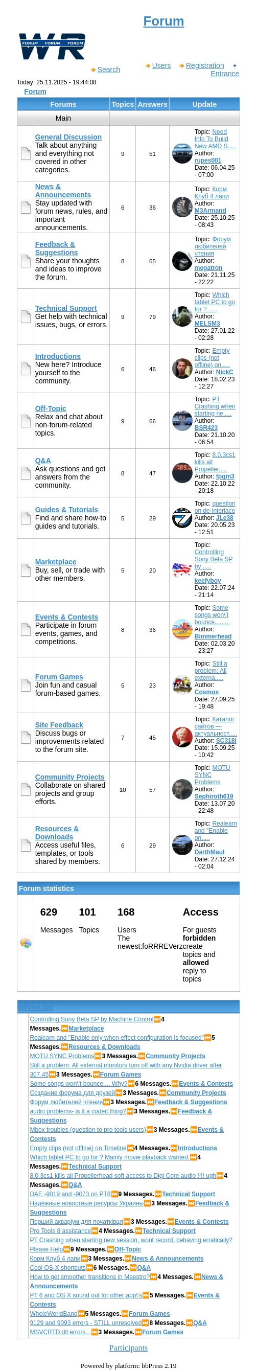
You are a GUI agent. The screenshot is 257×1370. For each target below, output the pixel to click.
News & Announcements (63, 190)
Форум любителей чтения (213, 246)
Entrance (225, 69)
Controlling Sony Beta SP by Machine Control (91, 1019)
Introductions (58, 356)
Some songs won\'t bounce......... (212, 615)
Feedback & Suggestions (56, 248)
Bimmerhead (213, 636)
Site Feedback (59, 725)
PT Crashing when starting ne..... (215, 406)
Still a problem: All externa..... (211, 670)
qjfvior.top (36, 1007)
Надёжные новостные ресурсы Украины (87, 1203)
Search (105, 69)
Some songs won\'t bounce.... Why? (78, 1083)
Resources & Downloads (57, 833)
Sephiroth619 (214, 796)
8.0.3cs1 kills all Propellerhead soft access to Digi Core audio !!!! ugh (123, 1175)
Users (158, 65)
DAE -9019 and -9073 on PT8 (70, 1194)
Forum (35, 91)
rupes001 (208, 160)
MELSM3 (207, 323)
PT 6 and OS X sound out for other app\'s (86, 1295)
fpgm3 (225, 476)
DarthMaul (210, 852)
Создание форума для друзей (72, 1093)
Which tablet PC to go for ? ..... (215, 302)
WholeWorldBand (53, 1313)
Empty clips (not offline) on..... (212, 358)
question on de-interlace (215, 507)
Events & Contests (67, 617)
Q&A (43, 460)
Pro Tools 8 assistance (60, 1231)
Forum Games (59, 677)
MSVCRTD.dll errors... (60, 1332)
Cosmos (207, 692)
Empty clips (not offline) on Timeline (78, 1148)
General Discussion (68, 137)
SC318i (226, 740)
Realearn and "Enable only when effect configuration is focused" (117, 1037)
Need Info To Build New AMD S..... (215, 139)
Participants (128, 1347)
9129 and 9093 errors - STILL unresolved (86, 1323)
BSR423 (206, 427)
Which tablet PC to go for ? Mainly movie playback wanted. (110, 1157)
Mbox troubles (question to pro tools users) (88, 1129)
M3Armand (210, 210)
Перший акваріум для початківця (76, 1221)
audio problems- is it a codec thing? (78, 1111)
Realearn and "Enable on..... (216, 830)
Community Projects (70, 777)
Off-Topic (50, 408)
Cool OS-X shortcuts (57, 1267)
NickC (224, 372)
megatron (209, 267)
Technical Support (66, 308)
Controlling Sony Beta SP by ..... (214, 559)
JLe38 (224, 517)
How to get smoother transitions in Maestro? (90, 1277)
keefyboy (208, 580)
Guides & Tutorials (66, 510)
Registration (201, 65)
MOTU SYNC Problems (62, 1056)
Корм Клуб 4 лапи (212, 193)
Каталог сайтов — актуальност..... (216, 726)
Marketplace (56, 562)
